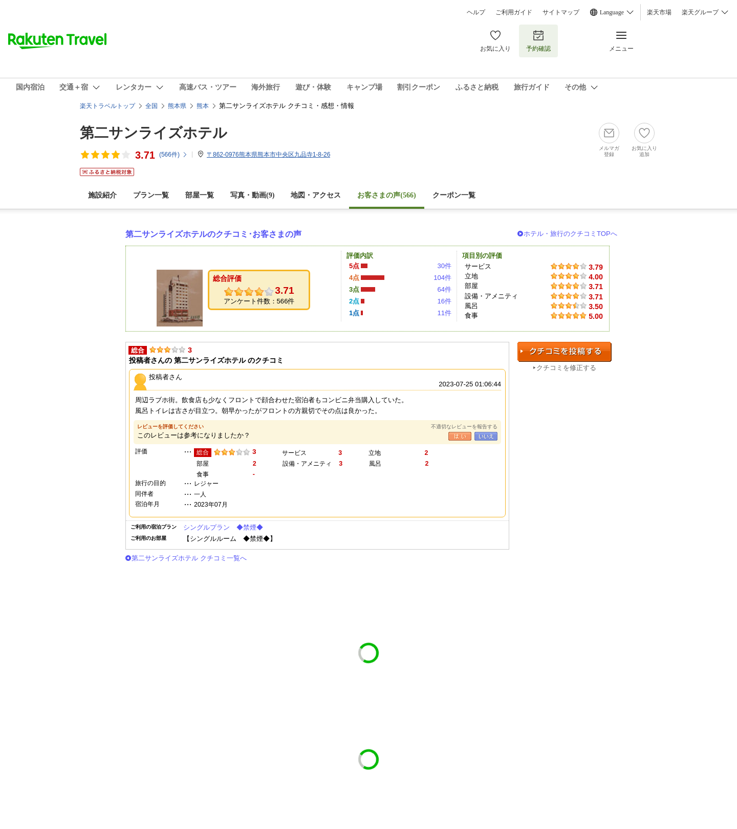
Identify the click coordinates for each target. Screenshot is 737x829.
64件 (444, 289)
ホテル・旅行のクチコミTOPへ (570, 233)
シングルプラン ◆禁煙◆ (223, 527)
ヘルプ (476, 12)
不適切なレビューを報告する (464, 426)
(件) (173, 154)
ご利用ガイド (513, 12)
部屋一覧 (199, 195)
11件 (444, 313)
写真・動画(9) (252, 195)
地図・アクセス (316, 195)
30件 (444, 266)
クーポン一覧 (453, 195)
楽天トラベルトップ (107, 106)
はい (459, 436)
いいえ (485, 436)
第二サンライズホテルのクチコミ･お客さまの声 (213, 234)
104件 (442, 277)
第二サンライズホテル (153, 133)
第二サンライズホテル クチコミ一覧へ (189, 558)
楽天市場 (659, 12)
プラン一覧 (151, 195)
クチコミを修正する (566, 368)
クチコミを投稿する (564, 352)
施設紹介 (102, 195)
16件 (444, 301)
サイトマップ (561, 12)
